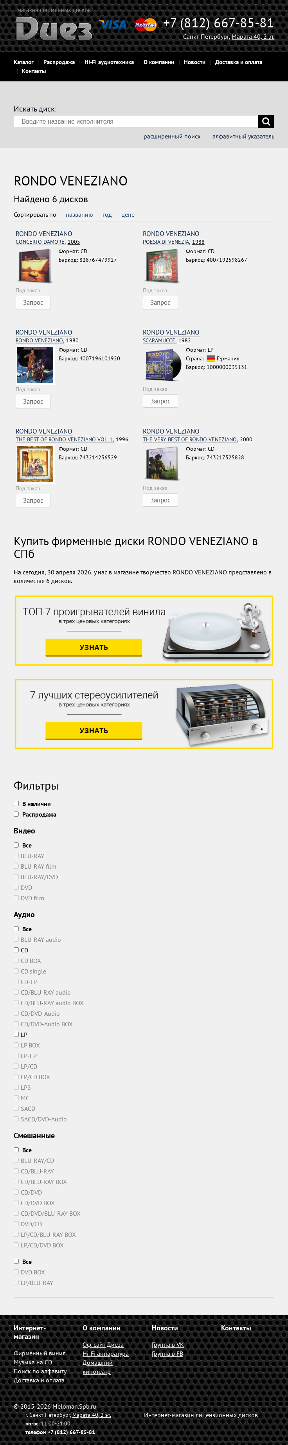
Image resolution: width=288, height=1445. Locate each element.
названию (79, 214)
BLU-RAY (29, 856)
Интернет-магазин (30, 1332)
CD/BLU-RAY (34, 1171)
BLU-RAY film (35, 866)
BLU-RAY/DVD (36, 877)
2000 (197, 440)
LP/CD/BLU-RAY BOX (45, 1234)
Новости (194, 62)
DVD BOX (29, 1272)
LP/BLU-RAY (33, 1283)
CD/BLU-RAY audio (42, 992)
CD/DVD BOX (34, 1203)
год (107, 214)
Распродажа (59, 62)
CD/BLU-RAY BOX (40, 1182)
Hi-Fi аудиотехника (109, 62)
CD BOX (27, 961)
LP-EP (25, 1056)
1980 (47, 341)
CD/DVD (28, 1192)
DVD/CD (28, 1224)
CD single (30, 971)
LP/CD (25, 1066)
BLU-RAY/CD (34, 1160)
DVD (23, 887)
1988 (174, 242)
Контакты (34, 71)
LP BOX (27, 1045)
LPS (22, 1087)
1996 (72, 440)
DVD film (29, 898)
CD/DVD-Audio (37, 1013)
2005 (48, 242)
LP (20, 1034)
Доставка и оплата (238, 62)
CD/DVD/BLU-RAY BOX (47, 1213)
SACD (24, 1108)
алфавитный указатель (243, 136)
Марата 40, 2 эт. (253, 36)
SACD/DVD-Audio (40, 1119)
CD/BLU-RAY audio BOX (49, 1003)
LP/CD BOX (32, 1077)
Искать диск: (35, 109)
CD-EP (26, 982)
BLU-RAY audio (37, 939)
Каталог (24, 62)
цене (128, 214)
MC (21, 1098)
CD (21, 950)
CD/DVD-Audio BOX (43, 1024)
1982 (167, 341)
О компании (159, 62)
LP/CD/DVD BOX (39, 1245)
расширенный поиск (172, 136)
